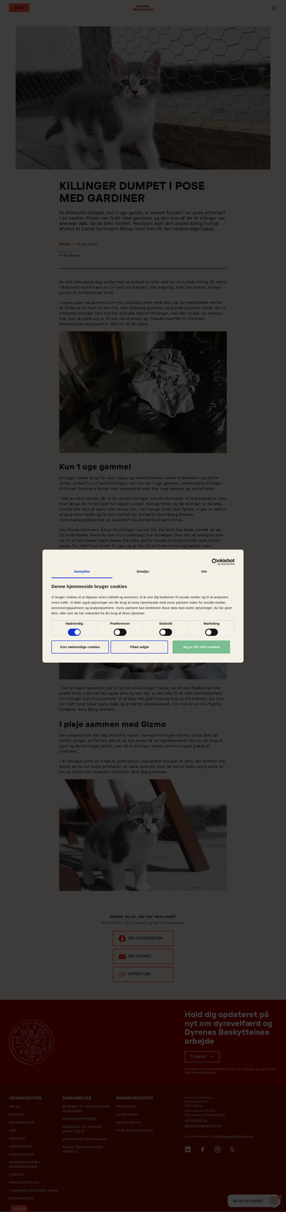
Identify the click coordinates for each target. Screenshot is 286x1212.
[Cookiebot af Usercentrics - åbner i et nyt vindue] (215, 561)
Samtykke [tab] (82, 571)
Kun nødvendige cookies (80, 647)
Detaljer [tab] (143, 571)
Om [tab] (204, 571)
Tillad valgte (139, 647)
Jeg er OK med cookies (201, 647)
